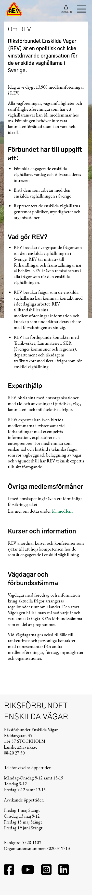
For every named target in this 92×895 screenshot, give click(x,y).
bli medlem (62, 511)
